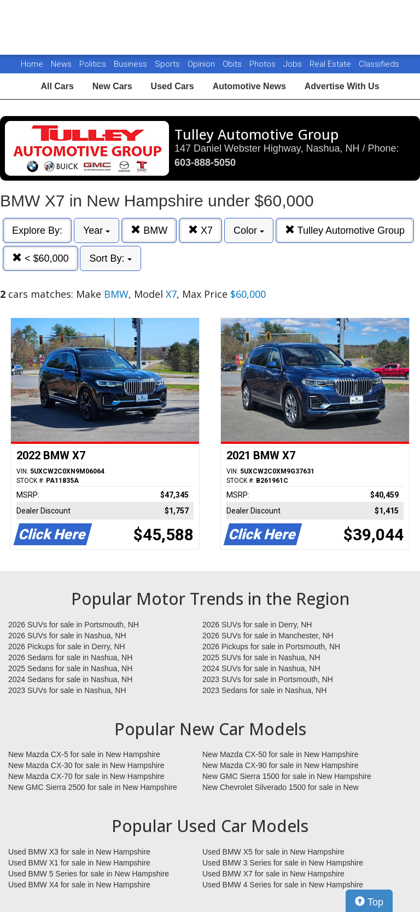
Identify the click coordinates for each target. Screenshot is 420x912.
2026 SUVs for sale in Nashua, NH (67, 635)
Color (249, 230)
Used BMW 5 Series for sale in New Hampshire (88, 873)
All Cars (56, 86)
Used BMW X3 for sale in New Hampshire (79, 851)
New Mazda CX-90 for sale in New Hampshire (280, 765)
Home (32, 64)
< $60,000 (40, 258)
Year (96, 230)
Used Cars (172, 86)
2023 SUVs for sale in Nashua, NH (67, 690)
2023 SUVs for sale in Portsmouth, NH (267, 679)
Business (131, 64)
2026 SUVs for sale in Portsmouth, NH (73, 624)
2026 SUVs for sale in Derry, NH (257, 624)
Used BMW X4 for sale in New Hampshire (79, 884)
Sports (168, 64)
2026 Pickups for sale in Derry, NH (66, 646)
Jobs (293, 64)
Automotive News (249, 86)
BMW (149, 230)
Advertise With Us (342, 86)
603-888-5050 (205, 162)
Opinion (202, 64)
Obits (233, 64)
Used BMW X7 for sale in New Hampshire (273, 873)
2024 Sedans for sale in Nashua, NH (70, 679)
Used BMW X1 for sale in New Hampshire (79, 862)
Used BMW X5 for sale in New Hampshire (273, 851)
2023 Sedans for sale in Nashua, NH (264, 690)
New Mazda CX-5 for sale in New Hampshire (84, 754)
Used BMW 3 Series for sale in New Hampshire (282, 862)
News (61, 64)
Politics (92, 64)
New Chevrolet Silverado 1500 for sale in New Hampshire (280, 788)
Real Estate (331, 64)
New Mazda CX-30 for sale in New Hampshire (86, 765)
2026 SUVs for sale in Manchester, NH (268, 635)
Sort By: (110, 258)
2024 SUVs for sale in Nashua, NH (261, 668)
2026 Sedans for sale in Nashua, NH (70, 657)
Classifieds (379, 64)
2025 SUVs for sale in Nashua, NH (261, 657)
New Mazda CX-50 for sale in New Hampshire (280, 754)
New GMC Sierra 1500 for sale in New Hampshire (286, 776)
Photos (263, 64)
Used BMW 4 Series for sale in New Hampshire (282, 884)
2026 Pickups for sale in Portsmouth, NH (271, 646)
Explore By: (37, 230)
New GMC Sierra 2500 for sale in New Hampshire (92, 787)
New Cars (112, 86)
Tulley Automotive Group (345, 230)
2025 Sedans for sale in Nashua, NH (70, 668)
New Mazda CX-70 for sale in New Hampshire (86, 776)
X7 (200, 230)
